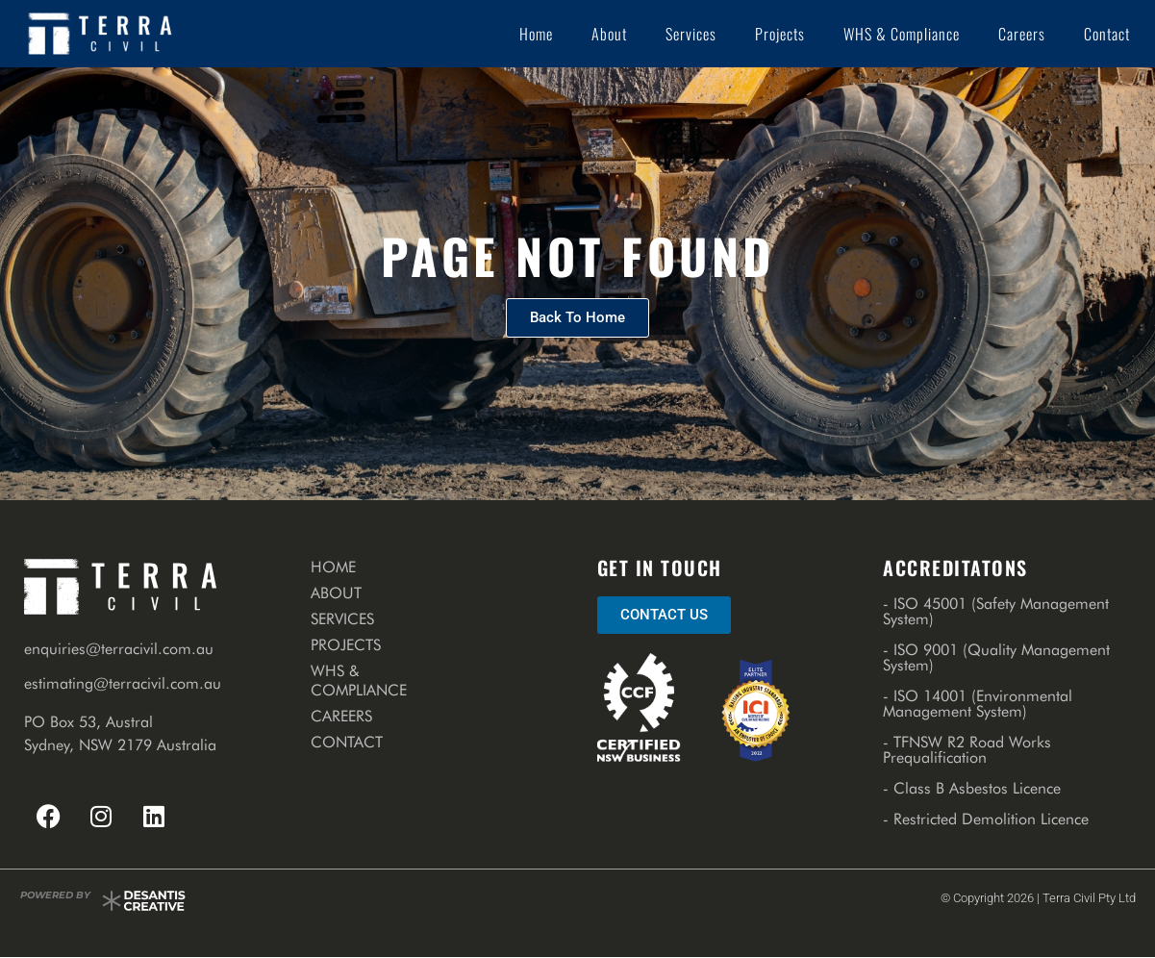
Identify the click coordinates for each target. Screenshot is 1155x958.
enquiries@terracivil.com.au (118, 649)
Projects (780, 33)
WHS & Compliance (901, 33)
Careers (1021, 33)
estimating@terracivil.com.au (122, 683)
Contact (1107, 33)
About (609, 33)
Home (536, 33)
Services (690, 33)
